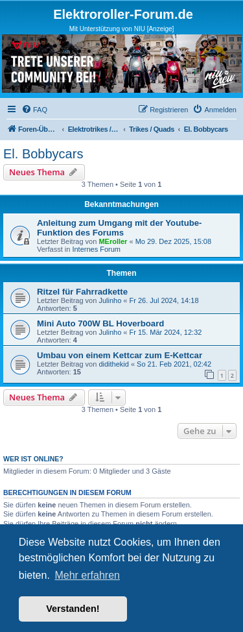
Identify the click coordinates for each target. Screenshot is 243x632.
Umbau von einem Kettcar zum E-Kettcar (119, 355)
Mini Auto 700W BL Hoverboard (100, 323)
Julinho (109, 300)
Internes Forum (96, 249)
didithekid (113, 364)
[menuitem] (34, 109)
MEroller (112, 241)
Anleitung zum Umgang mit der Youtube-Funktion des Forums (119, 227)
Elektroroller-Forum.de (123, 14)
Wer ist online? (33, 459)
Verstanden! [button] (72, 608)
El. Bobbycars (43, 154)
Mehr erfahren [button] (87, 575)
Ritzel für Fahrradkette (82, 292)
